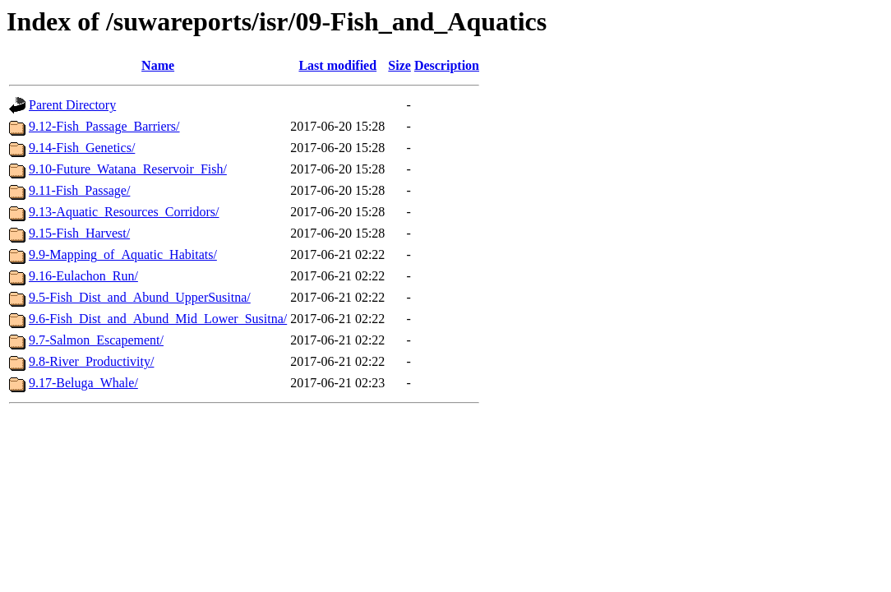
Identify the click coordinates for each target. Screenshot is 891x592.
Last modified (337, 65)
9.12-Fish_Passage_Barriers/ (104, 126)
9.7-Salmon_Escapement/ (96, 340)
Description (446, 65)
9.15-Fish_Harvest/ (79, 233)
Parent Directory (72, 105)
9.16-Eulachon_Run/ (83, 276)
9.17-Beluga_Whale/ (83, 383)
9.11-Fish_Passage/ (79, 190)
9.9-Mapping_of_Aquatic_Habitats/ (123, 254)
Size (399, 65)
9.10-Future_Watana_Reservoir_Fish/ (128, 169)
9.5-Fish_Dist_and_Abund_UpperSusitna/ (140, 297)
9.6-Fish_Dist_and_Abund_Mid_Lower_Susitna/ (158, 319)
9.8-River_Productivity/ (91, 361)
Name (157, 65)
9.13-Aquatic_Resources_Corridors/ (124, 212)
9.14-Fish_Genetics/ (82, 148)
